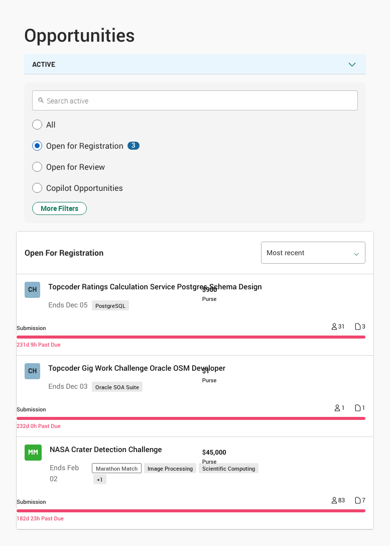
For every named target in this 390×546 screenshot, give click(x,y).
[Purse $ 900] (209, 293)
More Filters (59, 208)
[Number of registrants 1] (339, 408)
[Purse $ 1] (209, 374)
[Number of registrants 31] (338, 327)
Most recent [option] (286, 253)
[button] (195, 125)
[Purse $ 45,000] (214, 456)
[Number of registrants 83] (338, 501)
